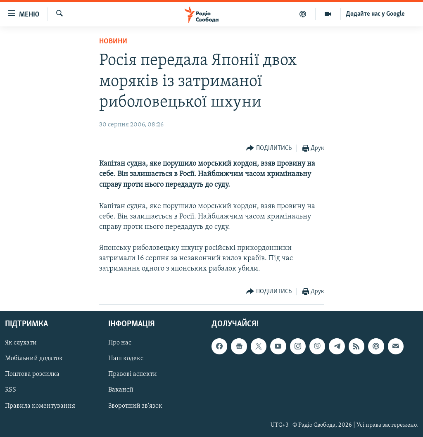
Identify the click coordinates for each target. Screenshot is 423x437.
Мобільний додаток (34, 359)
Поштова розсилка (32, 374)
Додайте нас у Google (375, 14)
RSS (10, 390)
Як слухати (21, 343)
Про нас (119, 343)
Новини (113, 41)
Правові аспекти (132, 374)
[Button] (269, 148)
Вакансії (120, 390)
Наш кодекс (125, 359)
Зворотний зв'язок (135, 406)
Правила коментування (40, 406)
